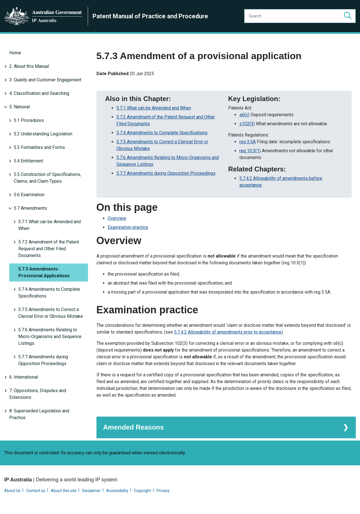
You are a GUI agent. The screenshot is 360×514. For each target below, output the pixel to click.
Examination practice (128, 226)
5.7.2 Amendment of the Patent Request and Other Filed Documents (48, 248)
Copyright (142, 490)
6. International (23, 377)
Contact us (35, 490)
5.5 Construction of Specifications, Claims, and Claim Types (47, 178)
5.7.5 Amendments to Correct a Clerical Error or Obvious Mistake (50, 313)
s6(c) (244, 114)
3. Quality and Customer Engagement (45, 79)
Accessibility (117, 490)
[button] (347, 16)
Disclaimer (91, 490)
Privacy (163, 490)
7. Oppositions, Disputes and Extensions (37, 394)
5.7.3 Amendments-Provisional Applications (44, 272)
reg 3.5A (247, 141)
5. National (19, 106)
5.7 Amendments (30, 208)
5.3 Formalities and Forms (39, 147)
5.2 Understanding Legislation (43, 134)
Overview (117, 217)
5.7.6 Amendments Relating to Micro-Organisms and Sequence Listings (50, 336)
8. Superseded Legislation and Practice (39, 414)
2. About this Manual (29, 66)
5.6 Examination (29, 194)
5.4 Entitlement (28, 161)
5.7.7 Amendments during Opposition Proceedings (43, 360)
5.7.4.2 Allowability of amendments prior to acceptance (228, 331)
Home (15, 52)
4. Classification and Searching (39, 93)
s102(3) (247, 123)
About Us (12, 490)
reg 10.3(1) (250, 150)
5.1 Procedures (29, 120)
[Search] (300, 16)
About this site (63, 490)
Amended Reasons (133, 426)
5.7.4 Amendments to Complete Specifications (49, 293)
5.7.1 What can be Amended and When (49, 225)
